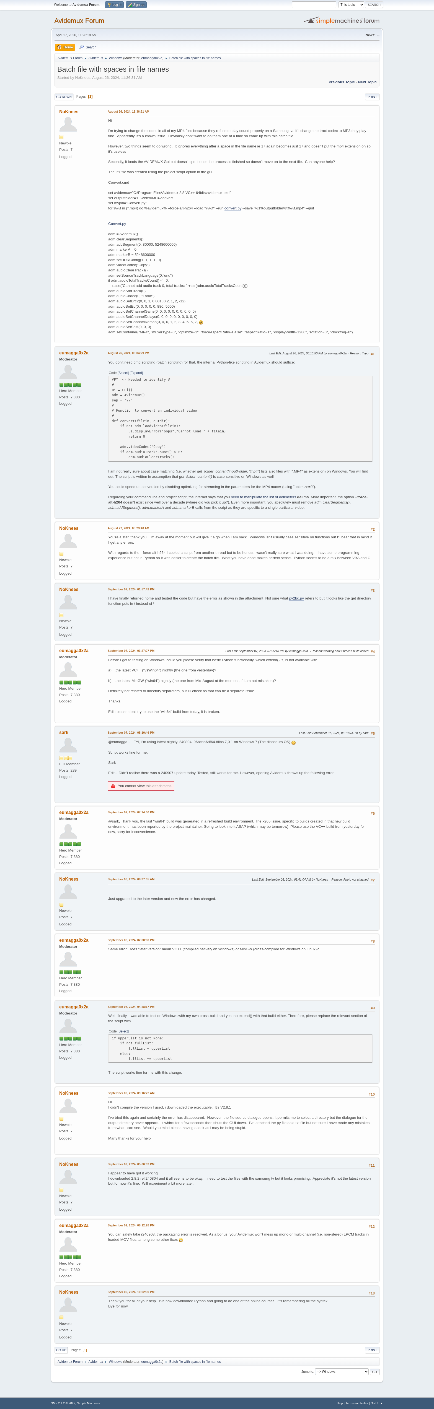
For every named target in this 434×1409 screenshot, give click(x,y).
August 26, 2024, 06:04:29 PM (128, 353)
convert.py (233, 208)
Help (340, 1403)
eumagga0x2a (151, 58)
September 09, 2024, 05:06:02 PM (131, 1164)
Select (123, 373)
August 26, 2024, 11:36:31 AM (128, 111)
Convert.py (117, 224)
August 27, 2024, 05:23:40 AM (128, 528)
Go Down (64, 96)
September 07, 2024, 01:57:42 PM (131, 589)
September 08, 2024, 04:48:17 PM (131, 1006)
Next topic (367, 82)
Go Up (61, 1350)
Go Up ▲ (377, 1403)
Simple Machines (88, 1403)
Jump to (307, 1372)
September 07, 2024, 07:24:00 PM (131, 812)
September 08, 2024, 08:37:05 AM (131, 879)
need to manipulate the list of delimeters (263, 497)
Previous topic (342, 82)
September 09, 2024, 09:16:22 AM (131, 1093)
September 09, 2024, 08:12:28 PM (131, 1225)
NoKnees (68, 111)
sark (63, 732)
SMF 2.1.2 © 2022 (63, 1403)
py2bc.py (296, 598)
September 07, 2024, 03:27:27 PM (131, 650)
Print (372, 96)
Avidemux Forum (79, 20)
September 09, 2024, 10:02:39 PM (131, 1292)
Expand (136, 373)
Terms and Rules (357, 1403)
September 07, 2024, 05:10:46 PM (131, 732)
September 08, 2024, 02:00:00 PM (131, 940)
